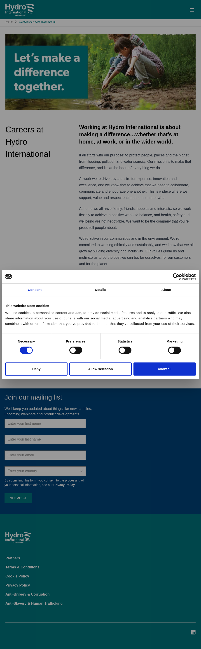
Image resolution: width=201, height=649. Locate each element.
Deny (36, 369)
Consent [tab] (35, 290)
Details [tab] (100, 290)
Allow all (164, 369)
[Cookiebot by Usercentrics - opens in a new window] (176, 276)
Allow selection (100, 369)
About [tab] (166, 290)
